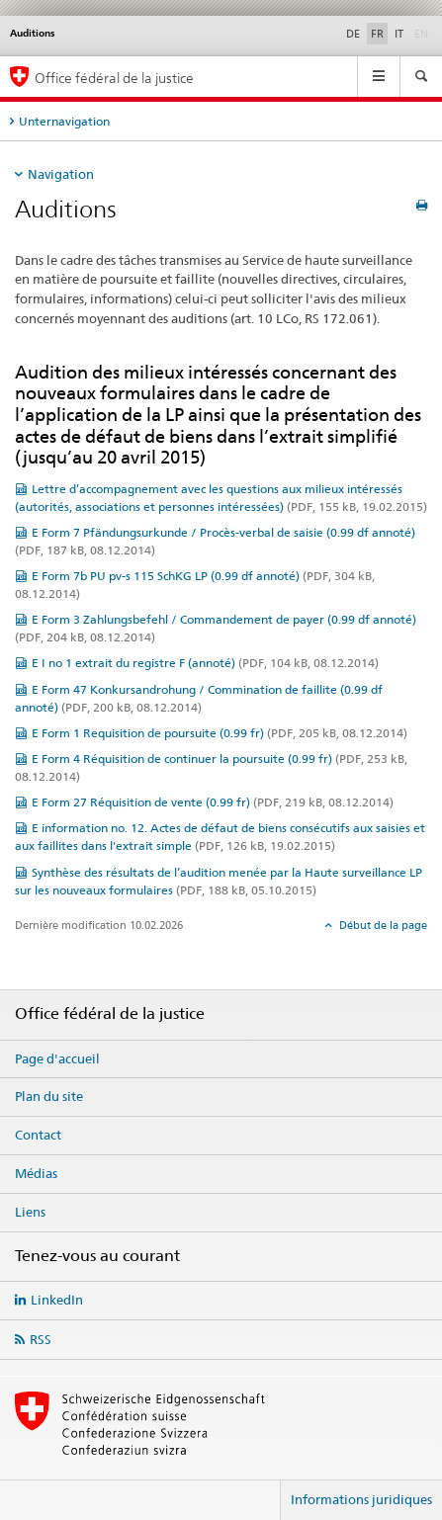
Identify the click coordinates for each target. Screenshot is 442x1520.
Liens (30, 1212)
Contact (38, 1134)
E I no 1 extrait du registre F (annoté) (205, 662)
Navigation (61, 174)
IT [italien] (399, 34)
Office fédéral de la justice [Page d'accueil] (114, 77)
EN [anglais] (423, 33)
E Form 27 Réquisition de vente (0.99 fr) (213, 802)
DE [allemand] (353, 34)
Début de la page (381, 925)
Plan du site (49, 1096)
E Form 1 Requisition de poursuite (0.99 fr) (219, 732)
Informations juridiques (361, 1499)
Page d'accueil (57, 1058)
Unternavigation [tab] (64, 121)
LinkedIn (57, 1300)
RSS (40, 1339)
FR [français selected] (377, 34)
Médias (36, 1173)
